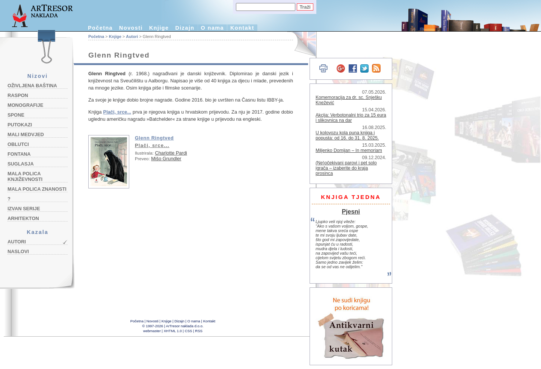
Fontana (19, 154)
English (301, 44)
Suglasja (21, 164)
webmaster (152, 331)
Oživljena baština (32, 85)
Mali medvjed (26, 134)
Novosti (131, 28)
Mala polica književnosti (25, 176)
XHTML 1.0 (173, 331)
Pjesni (351, 211)
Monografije (25, 105)
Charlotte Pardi (171, 153)
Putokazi (20, 125)
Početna (100, 28)
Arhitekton (23, 218)
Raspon (18, 95)
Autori (17, 241)
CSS (188, 331)
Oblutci (18, 144)
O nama (212, 28)
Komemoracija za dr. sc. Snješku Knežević (349, 100)
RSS (198, 331)
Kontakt (242, 28)
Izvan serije (24, 208)
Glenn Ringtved (154, 138)
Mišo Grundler (166, 158)
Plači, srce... (117, 112)
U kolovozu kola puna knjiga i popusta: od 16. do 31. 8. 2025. (347, 135)
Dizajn (185, 28)
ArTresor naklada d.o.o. (185, 326)
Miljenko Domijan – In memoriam (349, 150)
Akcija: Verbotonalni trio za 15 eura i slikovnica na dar (351, 117)
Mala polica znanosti (37, 189)
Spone (16, 115)
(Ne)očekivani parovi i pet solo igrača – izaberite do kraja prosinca (346, 168)
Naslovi (18, 251)
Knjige (159, 28)
